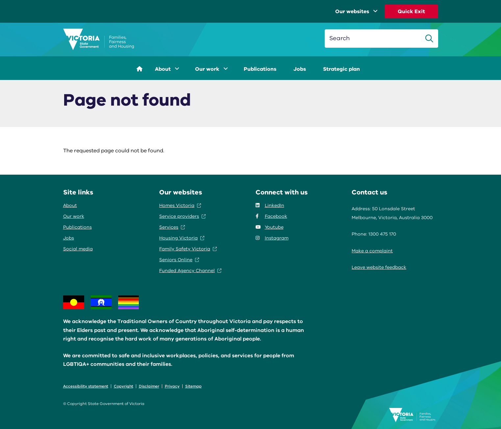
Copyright (123, 386)
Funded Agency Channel (190, 270)
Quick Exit (411, 11)
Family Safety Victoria (188, 249)
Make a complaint (372, 251)
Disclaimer (149, 386)
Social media (78, 249)
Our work (211, 69)
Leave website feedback (379, 267)
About (167, 69)
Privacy (172, 386)
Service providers (182, 216)
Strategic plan (341, 69)
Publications (260, 69)
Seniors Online (179, 260)
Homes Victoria (180, 205)
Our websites (356, 11)
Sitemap (193, 386)
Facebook (271, 216)
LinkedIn (270, 205)
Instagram (272, 238)
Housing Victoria (181, 238)
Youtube (270, 227)
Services (172, 227)
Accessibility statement (85, 386)
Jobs (299, 69)
